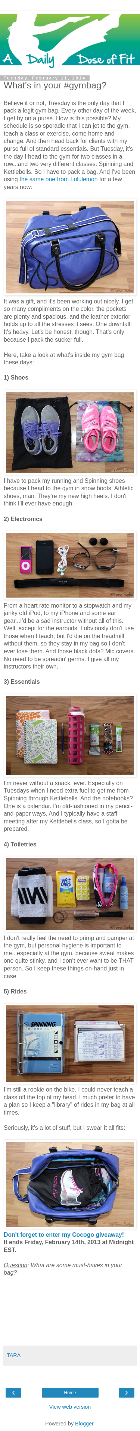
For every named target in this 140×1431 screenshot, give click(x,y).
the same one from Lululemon (58, 179)
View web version (70, 1407)
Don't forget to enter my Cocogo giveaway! (64, 1235)
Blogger (84, 1424)
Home (70, 1392)
